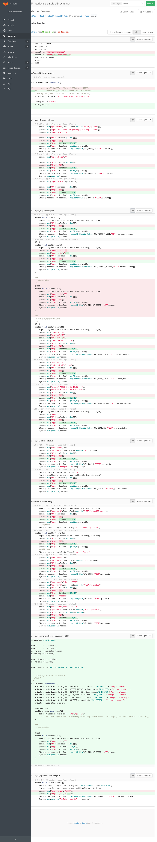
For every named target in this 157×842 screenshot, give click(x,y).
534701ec (102, 16)
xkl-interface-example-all (62, 3)
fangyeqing (39, 3)
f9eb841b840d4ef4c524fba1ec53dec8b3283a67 (63, 16)
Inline (137, 32)
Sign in (150, 3)
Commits (82, 3)
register (85, 825)
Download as (128, 11)
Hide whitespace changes (120, 32)
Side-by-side (147, 32)
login (93, 825)
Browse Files (146, 11)
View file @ (144, 39)
